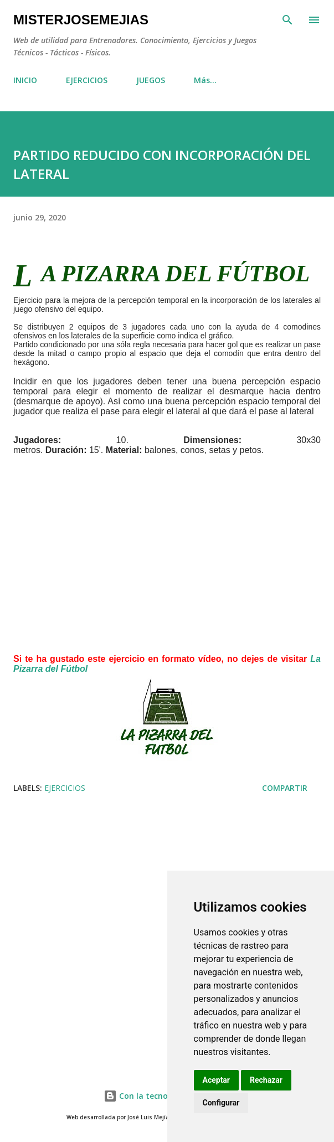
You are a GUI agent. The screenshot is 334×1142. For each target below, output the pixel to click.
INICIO (25, 80)
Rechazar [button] (266, 1080)
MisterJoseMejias (80, 19)
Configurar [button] (221, 1102)
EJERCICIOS (86, 80)
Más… (205, 80)
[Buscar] (287, 20)
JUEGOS (150, 80)
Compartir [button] (284, 788)
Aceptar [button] (216, 1080)
